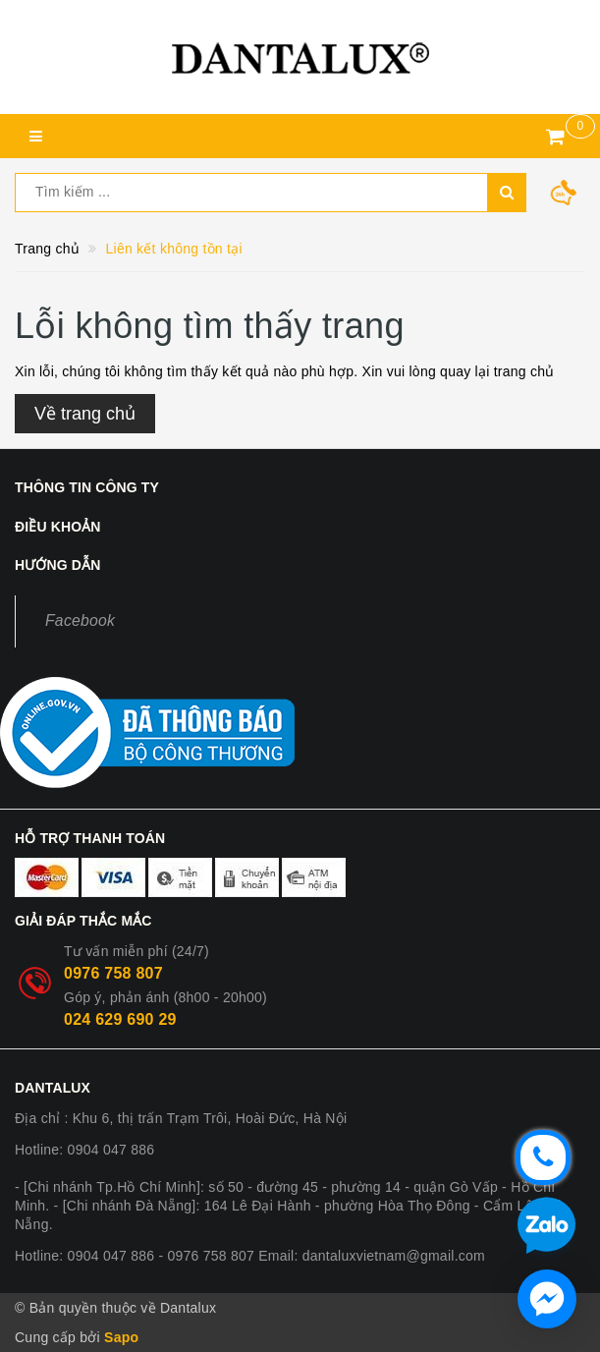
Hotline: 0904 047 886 (84, 1149)
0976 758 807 (113, 973)
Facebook (80, 620)
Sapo (121, 1337)
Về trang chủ (85, 413)
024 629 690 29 (120, 1019)
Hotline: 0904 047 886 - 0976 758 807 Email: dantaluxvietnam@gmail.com (250, 1256)
